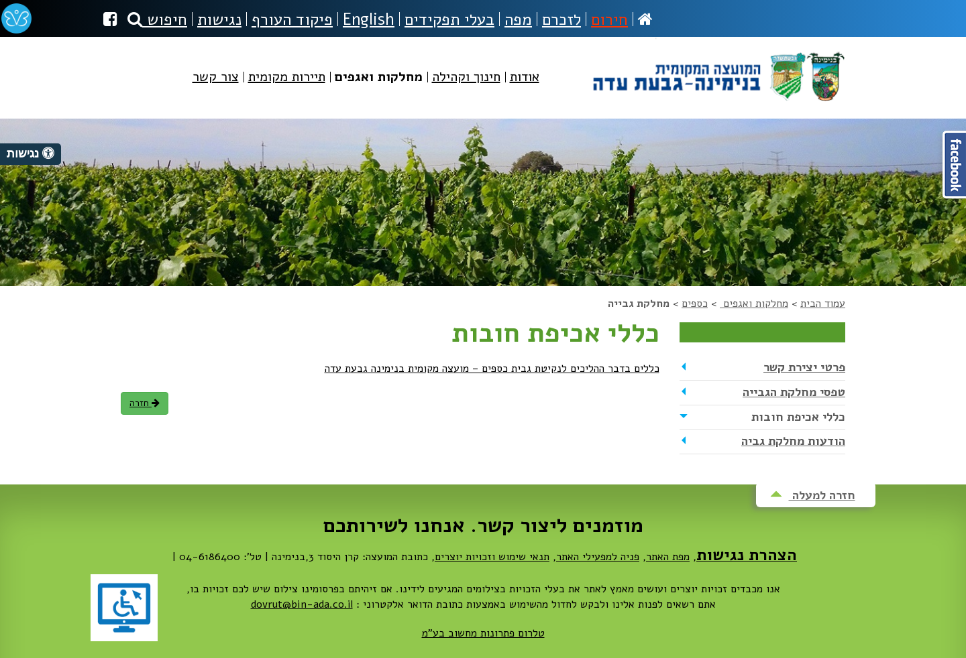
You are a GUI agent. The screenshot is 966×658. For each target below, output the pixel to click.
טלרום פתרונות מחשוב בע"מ (483, 633)
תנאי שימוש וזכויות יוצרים (492, 556)
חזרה (144, 403)
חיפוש (157, 19)
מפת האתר (668, 556)
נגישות (219, 19)
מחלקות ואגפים (754, 303)
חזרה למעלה (812, 495)
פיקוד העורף (292, 19)
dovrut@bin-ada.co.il (302, 604)
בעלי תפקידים (449, 19)
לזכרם (561, 19)
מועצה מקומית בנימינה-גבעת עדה (717, 71)
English (368, 19)
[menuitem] (524, 88)
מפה (518, 19)
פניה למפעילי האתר (597, 556)
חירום (609, 19)
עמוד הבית (822, 303)
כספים (695, 303)
